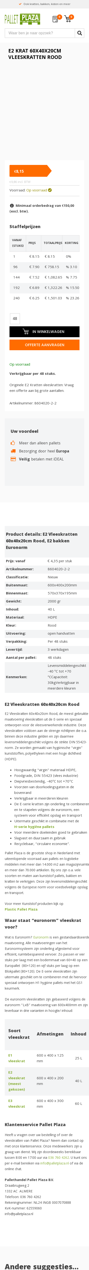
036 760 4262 (58, 1158)
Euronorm (41, 938)
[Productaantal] (15, 318)
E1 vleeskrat (16, 1058)
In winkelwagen (43, 331)
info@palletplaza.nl (54, 1164)
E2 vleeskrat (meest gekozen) (16, 1081)
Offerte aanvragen (44, 345)
